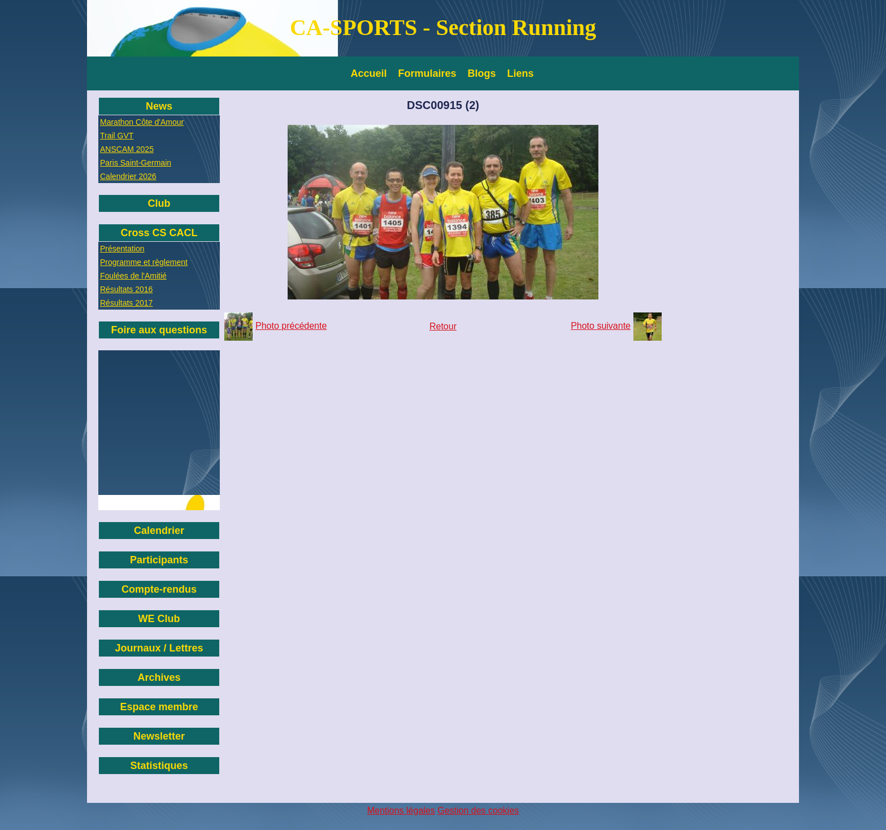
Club (159, 203)
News (159, 106)
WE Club (159, 618)
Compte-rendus (159, 589)
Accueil (369, 73)
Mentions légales (401, 810)
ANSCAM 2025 (127, 149)
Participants (159, 560)
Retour (443, 326)
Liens (520, 73)
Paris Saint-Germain (135, 162)
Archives (158, 677)
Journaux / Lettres (159, 648)
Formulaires (427, 73)
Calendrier (159, 530)
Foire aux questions (159, 330)
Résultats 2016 (126, 289)
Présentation (122, 248)
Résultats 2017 (126, 302)
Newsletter (159, 736)
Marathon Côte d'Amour (142, 122)
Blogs (482, 73)
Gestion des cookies (478, 810)
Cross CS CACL (158, 232)
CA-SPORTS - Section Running (443, 27)
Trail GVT (116, 135)
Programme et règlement (144, 262)
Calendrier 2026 (128, 176)
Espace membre (159, 706)
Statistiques (159, 765)
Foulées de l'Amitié (133, 275)
